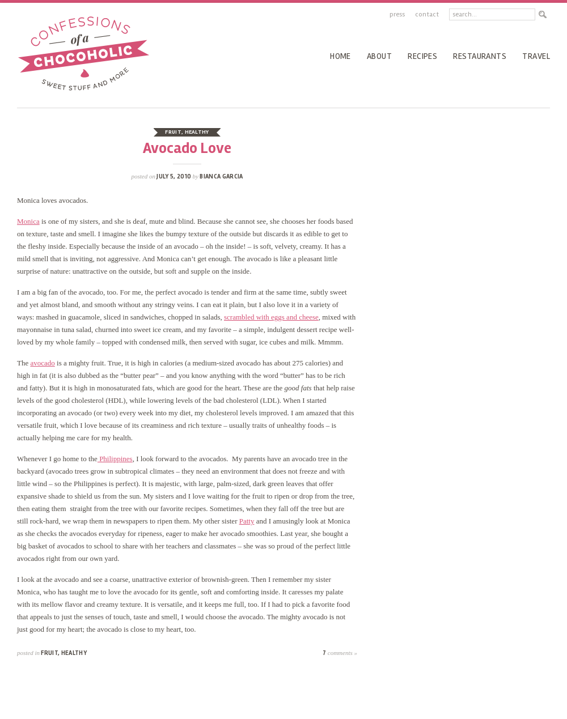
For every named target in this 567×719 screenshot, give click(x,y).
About (379, 56)
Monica (28, 221)
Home (340, 56)
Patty (247, 521)
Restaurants (479, 56)
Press (397, 14)
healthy (197, 132)
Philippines (115, 458)
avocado (42, 363)
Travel (536, 56)
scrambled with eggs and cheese (271, 317)
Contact (427, 14)
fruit (173, 132)
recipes (422, 56)
